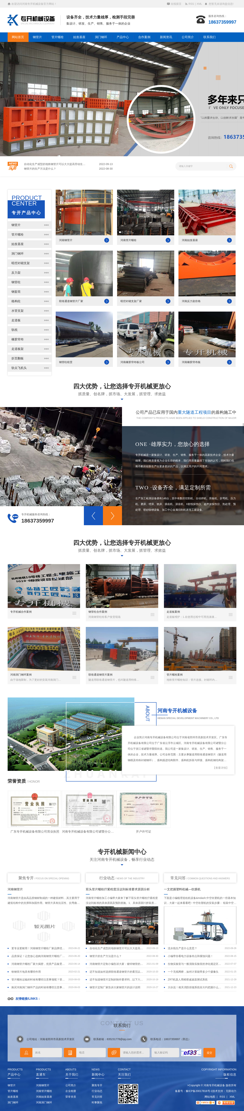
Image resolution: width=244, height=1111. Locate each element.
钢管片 (37, 37)
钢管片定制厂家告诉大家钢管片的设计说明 (115, 987)
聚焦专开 (43, 878)
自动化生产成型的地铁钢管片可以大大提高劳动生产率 (55, 168)
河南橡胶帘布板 (191, 362)
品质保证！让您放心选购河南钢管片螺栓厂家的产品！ (39, 956)
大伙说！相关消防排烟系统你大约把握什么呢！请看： (195, 987)
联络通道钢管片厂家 (71, 301)
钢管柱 (16, 282)
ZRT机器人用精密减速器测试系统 (188, 979)
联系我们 (209, 37)
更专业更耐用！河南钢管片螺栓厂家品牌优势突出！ (39, 948)
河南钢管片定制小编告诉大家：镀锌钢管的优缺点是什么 (117, 963)
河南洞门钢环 (44, 1102)
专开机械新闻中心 (122, 851)
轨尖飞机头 (19, 368)
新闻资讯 (166, 37)
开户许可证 (143, 831)
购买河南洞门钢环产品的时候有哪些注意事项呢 (39, 987)
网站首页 (18, 37)
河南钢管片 (65, 240)
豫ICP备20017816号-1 (199, 1091)
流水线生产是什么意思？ (182, 948)
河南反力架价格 (191, 301)
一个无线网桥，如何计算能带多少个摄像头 (193, 971)
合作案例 (144, 37)
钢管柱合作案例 (97, 611)
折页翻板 (17, 358)
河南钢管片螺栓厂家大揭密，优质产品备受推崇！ (39, 963)
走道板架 (17, 348)
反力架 (16, 272)
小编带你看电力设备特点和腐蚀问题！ (190, 956)
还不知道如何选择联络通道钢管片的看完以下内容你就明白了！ (117, 971)
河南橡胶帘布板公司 (132, 362)
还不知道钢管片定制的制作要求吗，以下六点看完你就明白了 (117, 979)
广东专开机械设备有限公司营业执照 (34, 831)
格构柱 (16, 301)
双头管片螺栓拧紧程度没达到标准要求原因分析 (118, 889)
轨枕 (14, 329)
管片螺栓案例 (175, 674)
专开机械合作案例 (21, 611)
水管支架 (17, 310)
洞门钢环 (101, 37)
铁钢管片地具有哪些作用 (38, 164)
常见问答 (200, 878)
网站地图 (210, 1096)
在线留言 (176, 3)
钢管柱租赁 (65, 362)
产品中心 (123, 37)
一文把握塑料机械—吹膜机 (182, 889)
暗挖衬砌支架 (20, 263)
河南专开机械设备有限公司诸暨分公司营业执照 (89, 831)
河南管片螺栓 (128, 240)
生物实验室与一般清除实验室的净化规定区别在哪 (195, 963)
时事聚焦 (97, 1102)
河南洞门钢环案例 (21, 674)
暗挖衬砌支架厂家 (131, 301)
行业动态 (122, 878)
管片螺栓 (57, 37)
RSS (191, 3)
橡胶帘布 (17, 339)
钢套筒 (16, 291)
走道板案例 (173, 611)
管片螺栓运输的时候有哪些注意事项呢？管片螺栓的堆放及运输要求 (39, 979)
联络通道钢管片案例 (100, 674)
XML (199, 3)
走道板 (16, 320)
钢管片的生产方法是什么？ (106, 956)
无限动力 (231, 1091)
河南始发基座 (190, 240)
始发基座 (79, 37)
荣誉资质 (70, 1096)
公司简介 (188, 37)
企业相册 (70, 1091)
